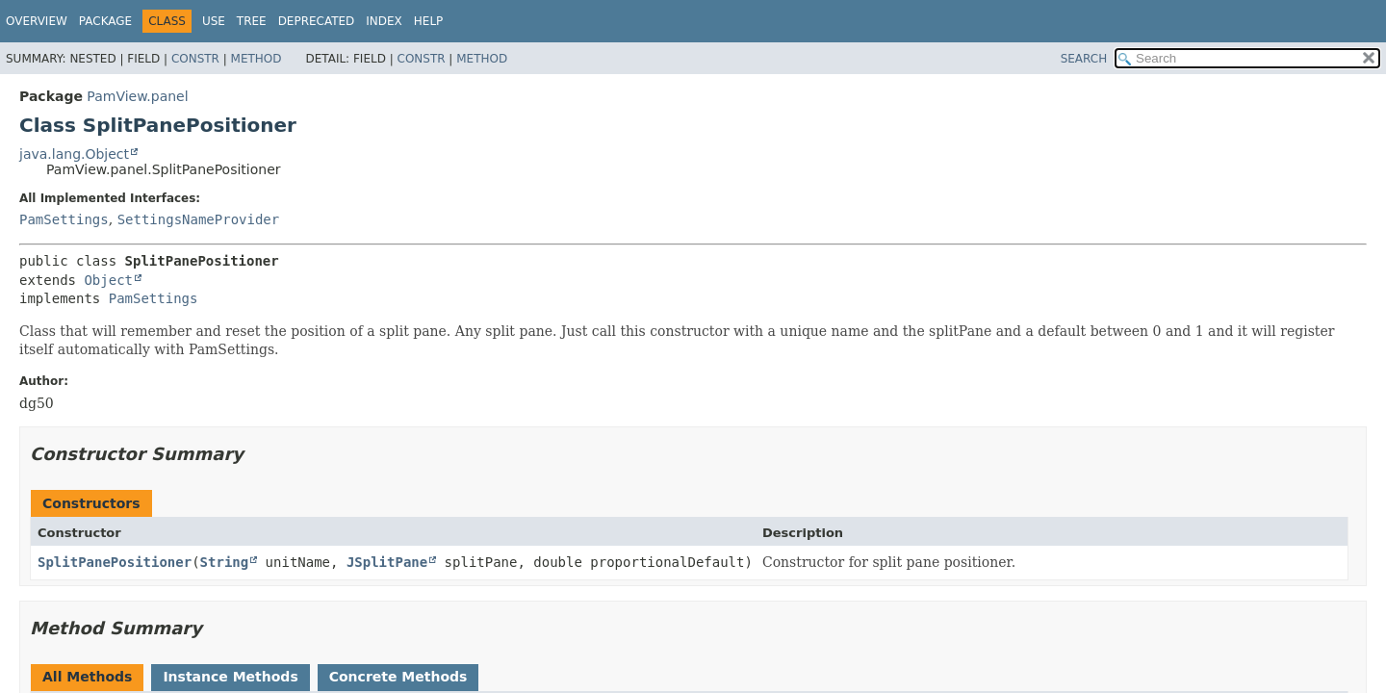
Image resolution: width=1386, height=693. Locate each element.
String (224, 562)
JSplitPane (386, 562)
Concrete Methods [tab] (398, 676)
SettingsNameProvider (198, 219)
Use (213, 21)
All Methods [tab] (87, 676)
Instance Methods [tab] (230, 676)
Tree (252, 21)
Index (384, 21)
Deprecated (316, 21)
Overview (36, 21)
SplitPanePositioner (115, 562)
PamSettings (64, 219)
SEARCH (1084, 58)
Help (429, 21)
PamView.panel (137, 96)
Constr (195, 58)
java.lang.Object (74, 154)
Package (105, 21)
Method (256, 58)
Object (108, 280)
